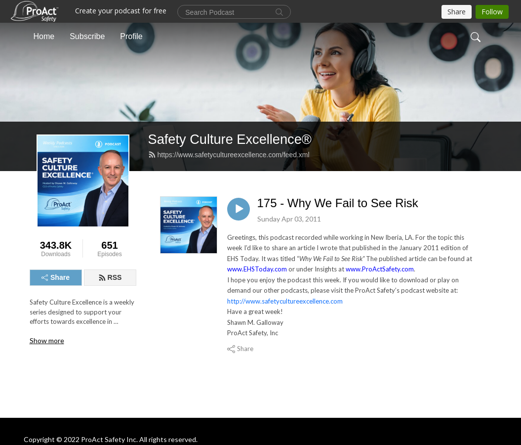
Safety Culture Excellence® (230, 139)
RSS (110, 277)
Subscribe (87, 36)
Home (44, 36)
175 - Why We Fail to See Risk (337, 203)
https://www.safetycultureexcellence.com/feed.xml (229, 155)
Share (55, 277)
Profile (131, 36)
